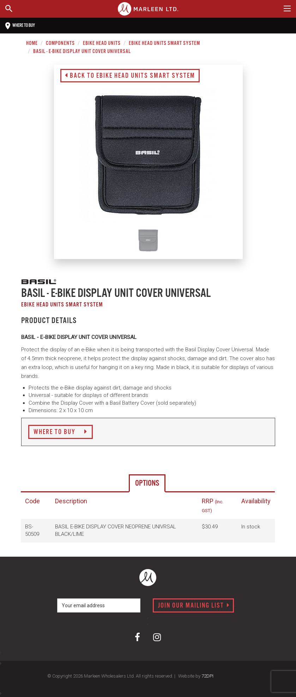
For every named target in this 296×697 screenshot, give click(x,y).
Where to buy (20, 25)
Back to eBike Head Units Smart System (130, 76)
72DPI (207, 676)
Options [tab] (147, 483)
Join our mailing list (194, 606)
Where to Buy (60, 432)
